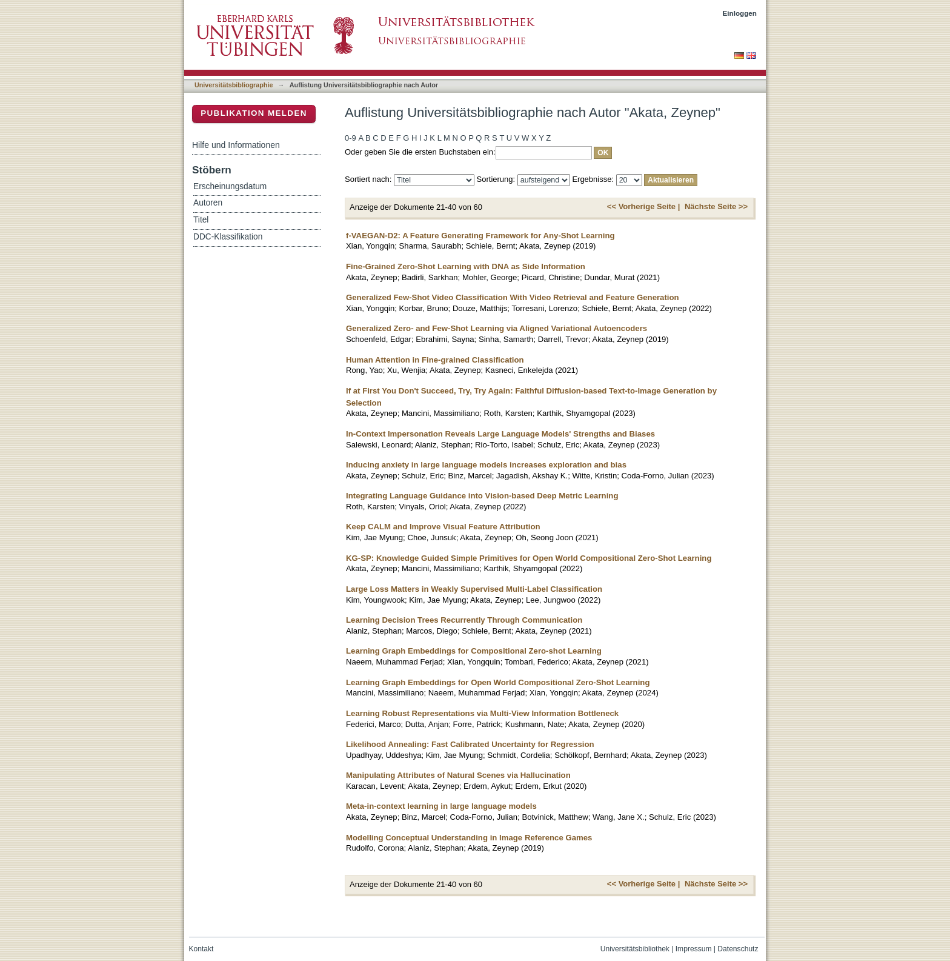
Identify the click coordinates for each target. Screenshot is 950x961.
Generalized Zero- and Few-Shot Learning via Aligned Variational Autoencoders (496, 328)
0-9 (350, 137)
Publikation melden (254, 113)
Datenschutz (737, 949)
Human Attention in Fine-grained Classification (435, 359)
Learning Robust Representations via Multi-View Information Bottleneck (482, 713)
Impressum (694, 949)
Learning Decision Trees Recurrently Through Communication (464, 619)
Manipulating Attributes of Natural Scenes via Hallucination (458, 775)
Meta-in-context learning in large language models (441, 806)
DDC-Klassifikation (227, 236)
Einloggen (740, 13)
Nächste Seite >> (716, 206)
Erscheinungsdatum (230, 186)
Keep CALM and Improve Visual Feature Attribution (443, 526)
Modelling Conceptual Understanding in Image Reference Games (469, 837)
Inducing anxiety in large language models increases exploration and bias (486, 464)
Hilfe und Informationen (236, 145)
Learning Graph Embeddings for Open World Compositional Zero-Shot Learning (498, 682)
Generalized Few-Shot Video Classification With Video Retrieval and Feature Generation (512, 297)
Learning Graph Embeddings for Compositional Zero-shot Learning (474, 650)
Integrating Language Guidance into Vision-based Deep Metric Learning (482, 495)
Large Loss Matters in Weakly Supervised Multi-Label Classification (474, 589)
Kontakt (201, 949)
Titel (200, 219)
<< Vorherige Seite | (643, 206)
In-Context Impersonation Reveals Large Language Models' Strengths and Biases (500, 433)
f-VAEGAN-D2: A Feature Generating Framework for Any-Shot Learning (480, 235)
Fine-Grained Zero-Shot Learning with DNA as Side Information (465, 266)
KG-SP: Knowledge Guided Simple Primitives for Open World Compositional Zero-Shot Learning (528, 558)
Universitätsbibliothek (634, 949)
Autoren (207, 202)
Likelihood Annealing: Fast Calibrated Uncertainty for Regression (470, 744)
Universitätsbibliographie (233, 85)
